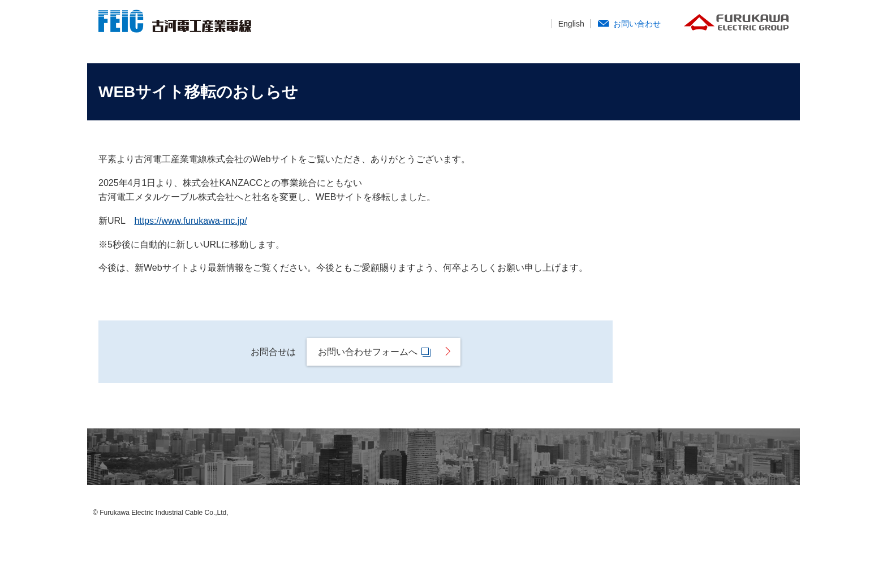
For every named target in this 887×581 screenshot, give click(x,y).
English (571, 23)
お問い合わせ (637, 23)
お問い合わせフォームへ (376, 352)
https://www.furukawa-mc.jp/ (190, 221)
